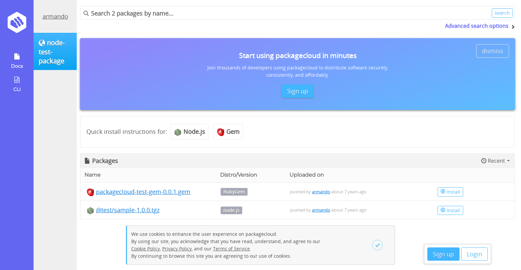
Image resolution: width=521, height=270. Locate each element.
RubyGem (234, 192)
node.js (231, 210)
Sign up (443, 254)
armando (55, 16)
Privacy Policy (177, 248)
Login (474, 254)
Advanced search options (476, 26)
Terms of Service (231, 248)
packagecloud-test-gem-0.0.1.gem (143, 192)
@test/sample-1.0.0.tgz (127, 210)
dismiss (492, 51)
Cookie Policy (145, 248)
